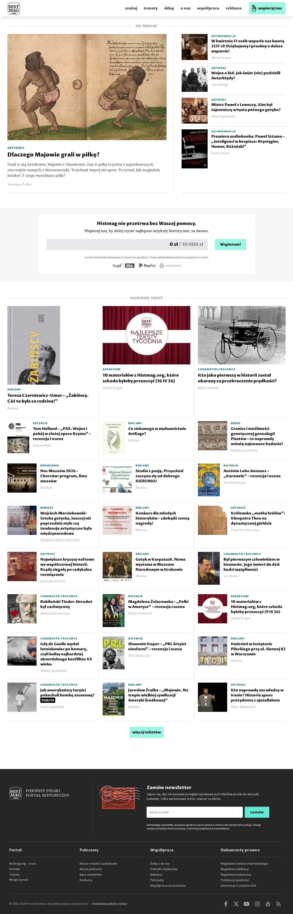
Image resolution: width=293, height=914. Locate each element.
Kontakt (14, 869)
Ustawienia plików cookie (109, 904)
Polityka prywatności (235, 880)
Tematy (14, 874)
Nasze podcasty (91, 869)
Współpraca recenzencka (168, 885)
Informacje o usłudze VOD (238, 885)
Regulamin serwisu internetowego (244, 863)
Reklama (156, 874)
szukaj (131, 8)
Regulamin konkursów (236, 874)
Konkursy (86, 880)
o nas (186, 8)
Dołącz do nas (160, 863)
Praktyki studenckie (164, 869)
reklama (234, 8)
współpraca (208, 8)
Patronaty (157, 880)
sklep (169, 8)
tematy (151, 8)
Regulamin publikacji (235, 869)
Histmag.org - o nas (22, 863)
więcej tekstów (146, 732)
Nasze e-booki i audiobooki (98, 863)
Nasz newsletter (91, 874)
